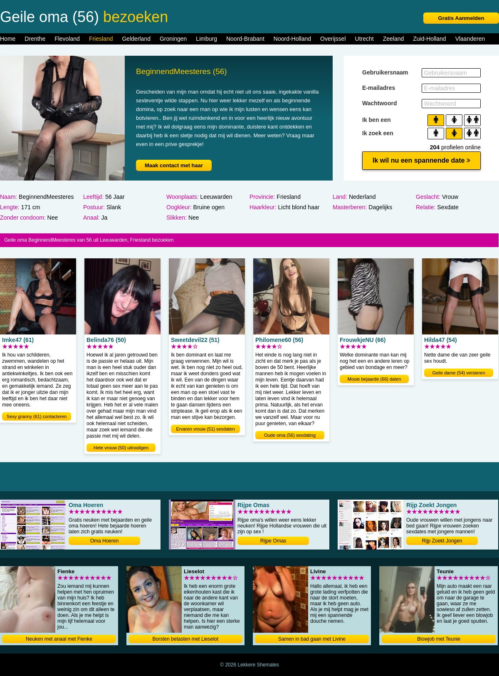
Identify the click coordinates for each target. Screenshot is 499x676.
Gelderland (136, 38)
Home (7, 38)
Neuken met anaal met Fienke (59, 639)
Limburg (206, 38)
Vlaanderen (470, 38)
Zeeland (393, 38)
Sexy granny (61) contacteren (37, 416)
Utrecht (364, 38)
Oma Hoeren (104, 541)
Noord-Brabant (245, 38)
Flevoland (67, 38)
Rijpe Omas (273, 541)
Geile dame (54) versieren (458, 372)
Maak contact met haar (174, 165)
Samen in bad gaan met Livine (312, 639)
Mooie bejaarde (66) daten (374, 378)
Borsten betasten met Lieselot (186, 639)
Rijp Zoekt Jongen (442, 541)
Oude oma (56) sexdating (290, 435)
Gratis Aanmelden (461, 18)
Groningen (173, 38)
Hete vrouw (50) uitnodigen (121, 447)
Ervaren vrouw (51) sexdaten (205, 428)
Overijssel (333, 38)
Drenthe (35, 38)
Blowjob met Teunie (438, 639)
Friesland (101, 38)
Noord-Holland (292, 38)
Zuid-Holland (429, 38)
